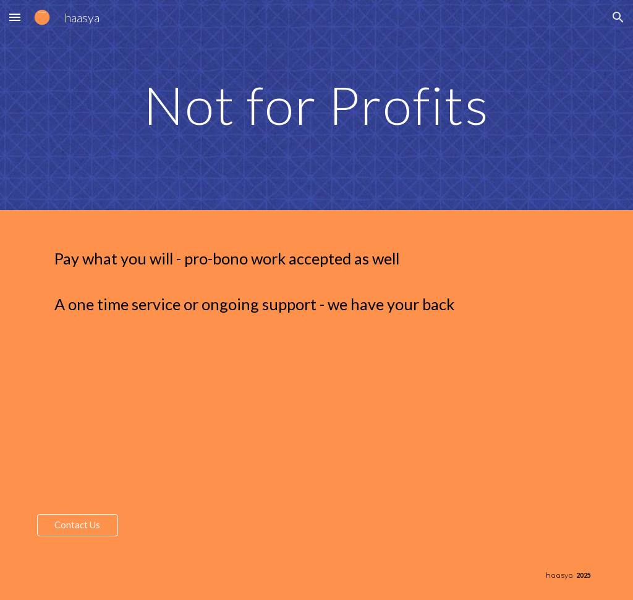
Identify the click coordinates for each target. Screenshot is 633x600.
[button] (15, 17)
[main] (316, 105)
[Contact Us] (77, 525)
